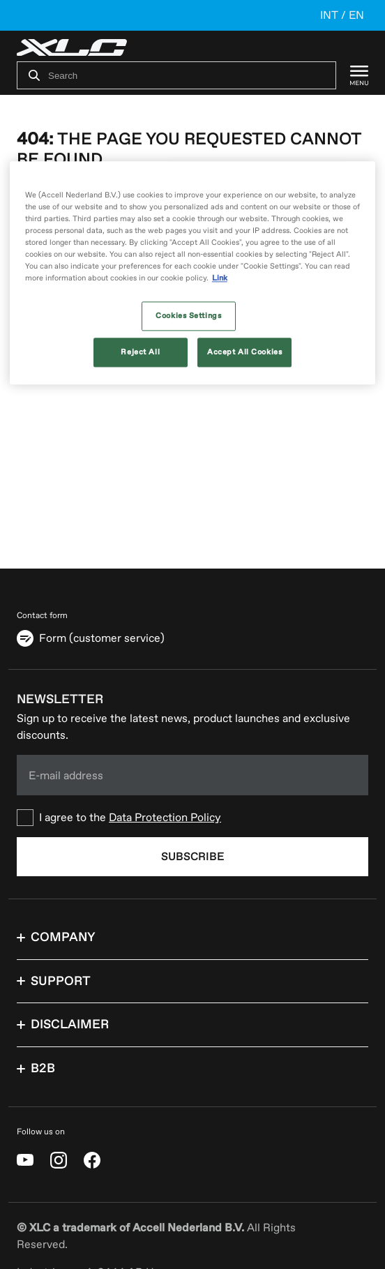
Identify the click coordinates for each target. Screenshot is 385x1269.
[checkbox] (192, 817)
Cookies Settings (188, 316)
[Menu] (352, 75)
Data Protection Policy (165, 818)
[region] (192, 272)
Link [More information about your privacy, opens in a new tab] (219, 278)
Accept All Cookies (244, 352)
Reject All (140, 352)
